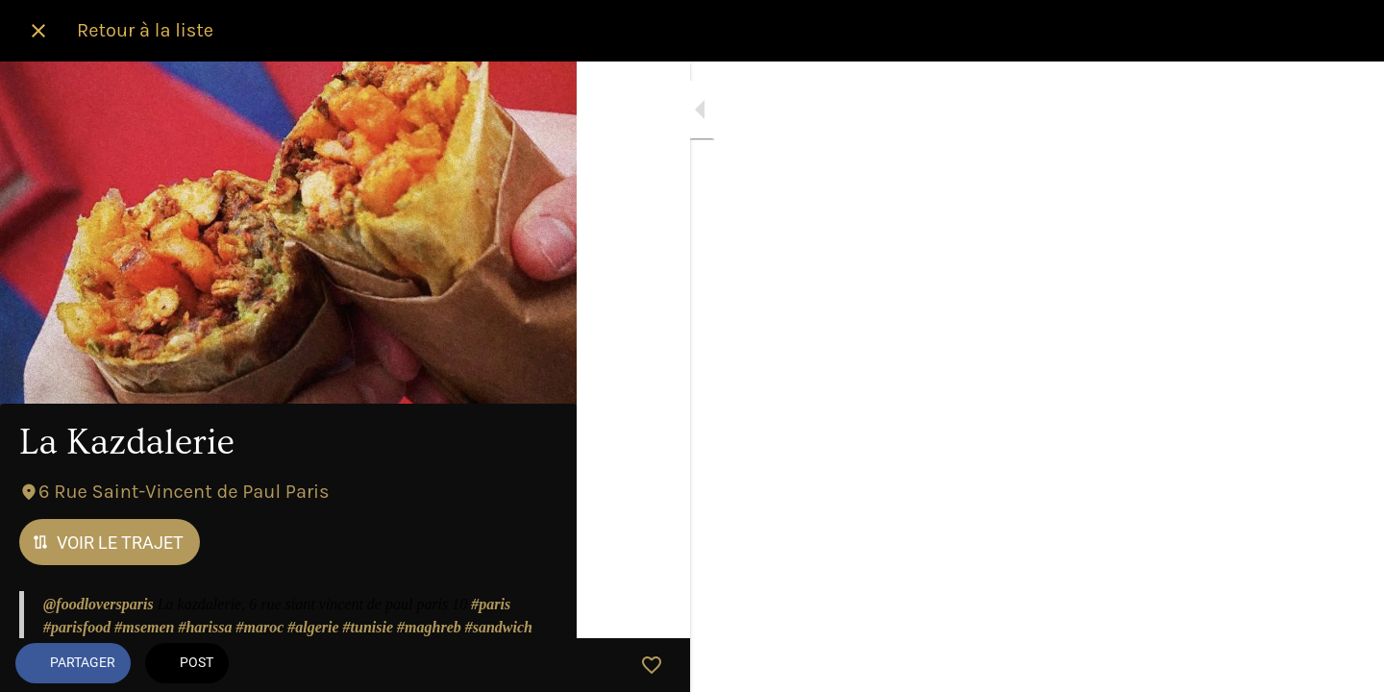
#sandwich (498, 627)
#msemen (144, 627)
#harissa (205, 627)
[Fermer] (38, 30)
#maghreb (429, 627)
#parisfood (77, 627)
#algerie (312, 627)
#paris (490, 604)
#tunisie (368, 627)
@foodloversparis (98, 604)
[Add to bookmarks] (538, 665)
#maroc (259, 627)
